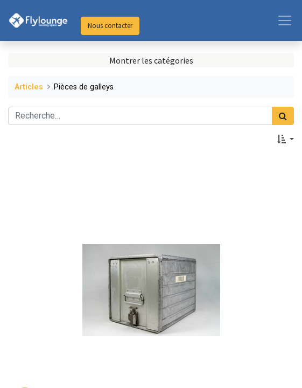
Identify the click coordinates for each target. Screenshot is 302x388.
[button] (285, 139)
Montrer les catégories (151, 60)
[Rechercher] (283, 116)
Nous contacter (110, 25)
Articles (29, 87)
